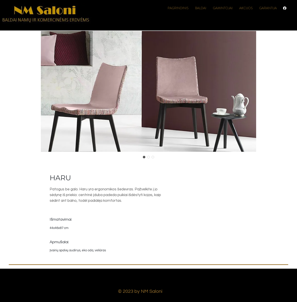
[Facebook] (285, 8)
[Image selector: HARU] (144, 157)
